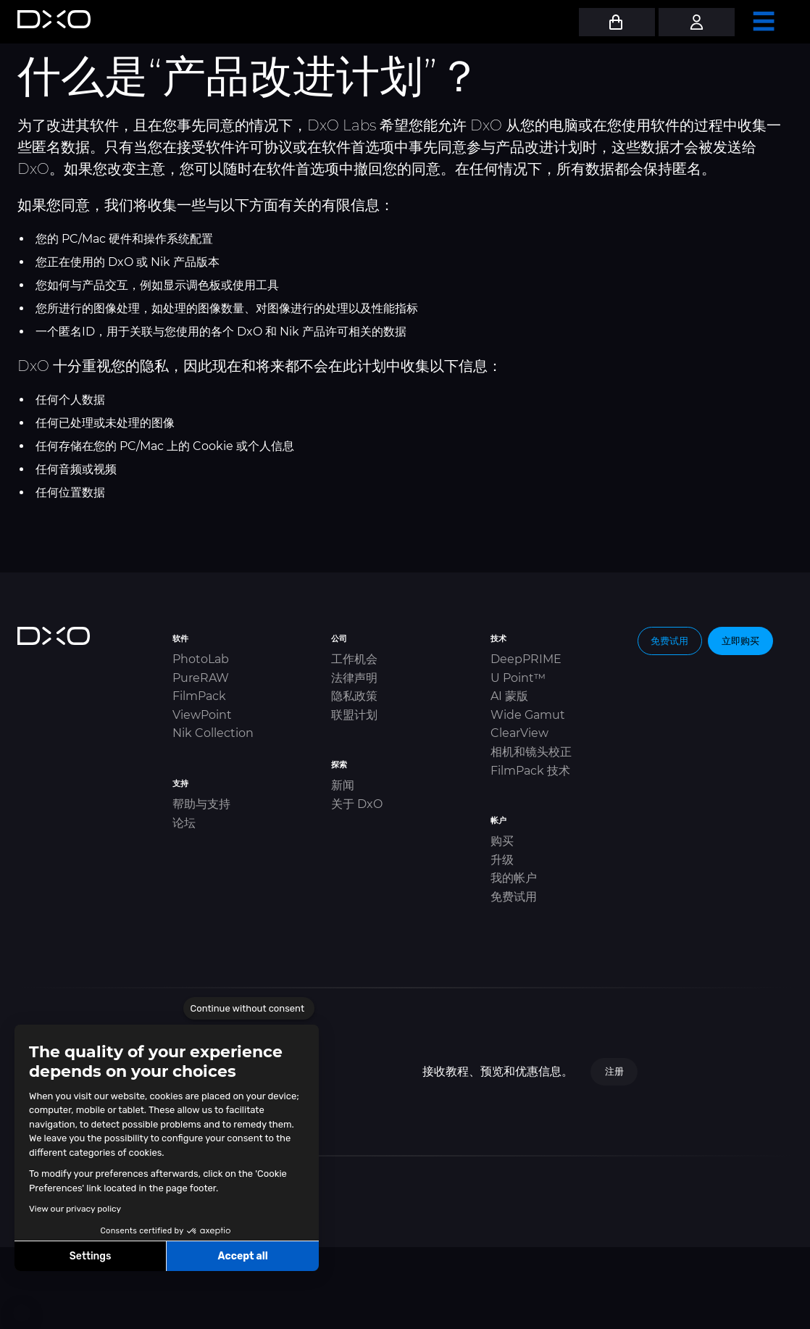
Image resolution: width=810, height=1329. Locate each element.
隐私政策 (354, 696)
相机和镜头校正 (531, 752)
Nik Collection (213, 733)
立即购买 (740, 640)
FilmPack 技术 (530, 771)
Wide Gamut (527, 715)
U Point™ (518, 678)
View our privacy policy (75, 1209)
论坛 (184, 823)
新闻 (342, 785)
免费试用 (513, 897)
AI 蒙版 (509, 696)
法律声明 (354, 678)
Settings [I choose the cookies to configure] (91, 1256)
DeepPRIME (525, 659)
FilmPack (199, 696)
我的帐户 (513, 878)
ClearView (519, 733)
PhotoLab (200, 659)
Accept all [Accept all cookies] (242, 1256)
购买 (502, 841)
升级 (502, 860)
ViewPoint (202, 715)
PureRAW (200, 678)
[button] (21, 1313)
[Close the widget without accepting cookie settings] (248, 1008)
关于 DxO (357, 804)
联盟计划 (354, 715)
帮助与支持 (201, 804)
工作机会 (354, 659)
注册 (614, 1071)
